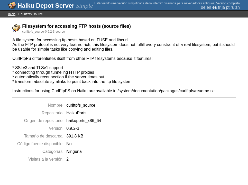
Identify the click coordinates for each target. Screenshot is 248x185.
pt (227, 7)
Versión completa (228, 3)
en (209, 7)
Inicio (11, 14)
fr (219, 7)
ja (223, 7)
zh (237, 7)
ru (232, 7)
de (203, 7)
